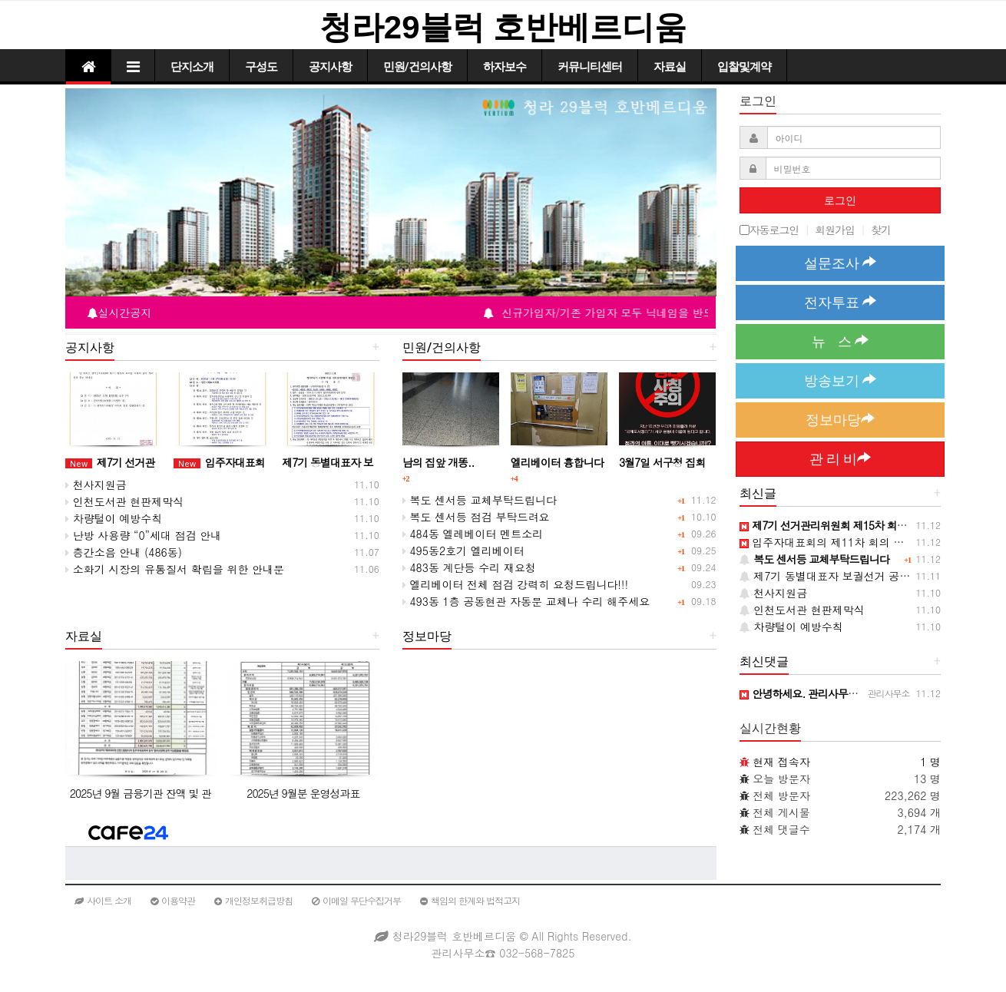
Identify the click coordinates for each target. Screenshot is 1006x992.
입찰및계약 (744, 67)
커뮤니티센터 (590, 67)
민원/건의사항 (417, 67)
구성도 (261, 67)
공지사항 (330, 67)
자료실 (670, 67)
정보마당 (840, 420)
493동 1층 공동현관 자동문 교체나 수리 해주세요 (526, 601)
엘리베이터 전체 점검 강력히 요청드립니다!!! (515, 584)
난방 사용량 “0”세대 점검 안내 (143, 535)
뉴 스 (840, 341)
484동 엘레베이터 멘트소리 (473, 533)
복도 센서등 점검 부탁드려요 (476, 516)
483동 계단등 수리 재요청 (469, 567)
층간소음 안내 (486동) (123, 552)
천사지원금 (96, 484)
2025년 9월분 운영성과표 (303, 793)
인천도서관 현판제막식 (124, 501)
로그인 (840, 200)
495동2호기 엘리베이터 (463, 550)
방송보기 (840, 380)
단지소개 (191, 67)
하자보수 (504, 67)
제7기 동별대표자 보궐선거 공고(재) (834, 576)
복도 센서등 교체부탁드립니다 (479, 500)
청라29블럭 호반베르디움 (503, 27)
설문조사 (840, 263)
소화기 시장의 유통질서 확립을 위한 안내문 (174, 569)
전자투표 (840, 302)
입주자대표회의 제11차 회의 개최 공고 (840, 542)
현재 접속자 (781, 761)
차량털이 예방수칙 (113, 518)
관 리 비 (840, 459)
